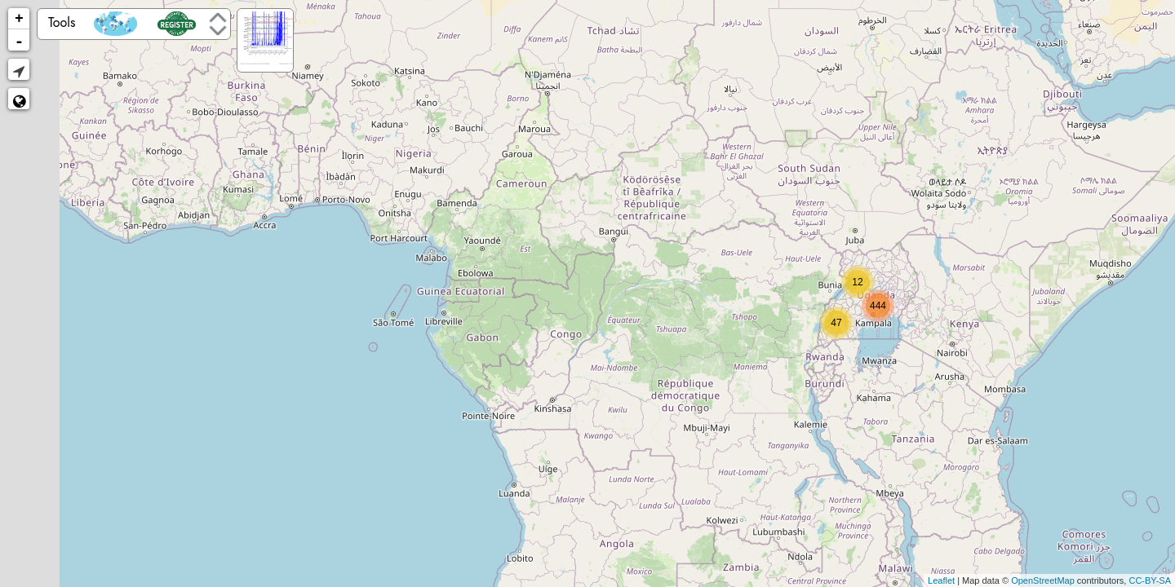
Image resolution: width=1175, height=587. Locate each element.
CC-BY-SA (1149, 580)
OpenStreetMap (1043, 580)
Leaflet (941, 580)
